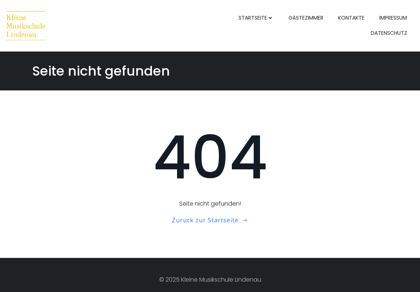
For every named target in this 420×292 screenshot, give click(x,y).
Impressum (393, 17)
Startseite (256, 17)
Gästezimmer (306, 17)
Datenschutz (389, 33)
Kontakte (351, 17)
